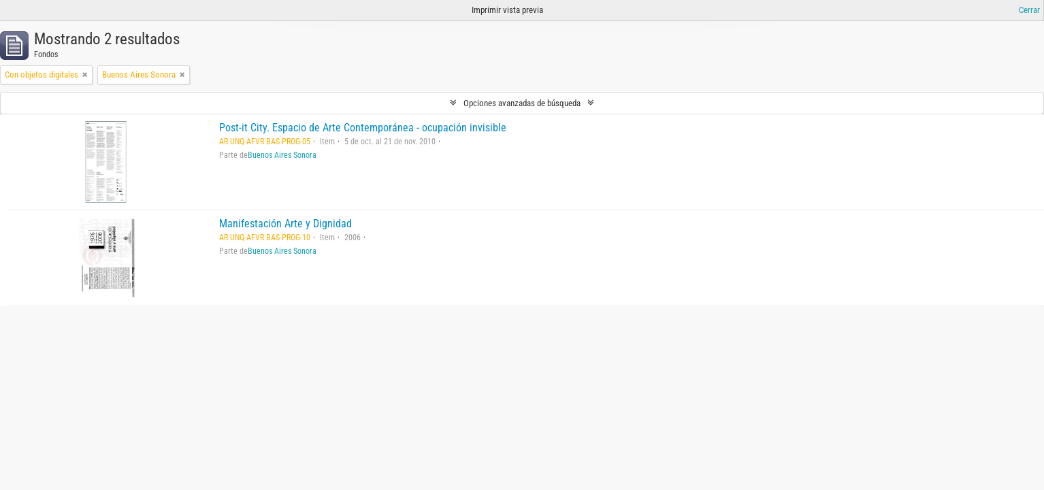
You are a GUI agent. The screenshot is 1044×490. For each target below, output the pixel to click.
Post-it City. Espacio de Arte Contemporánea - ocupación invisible (362, 127)
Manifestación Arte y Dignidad (285, 223)
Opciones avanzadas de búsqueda (522, 103)
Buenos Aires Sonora (282, 155)
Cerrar (1029, 10)
